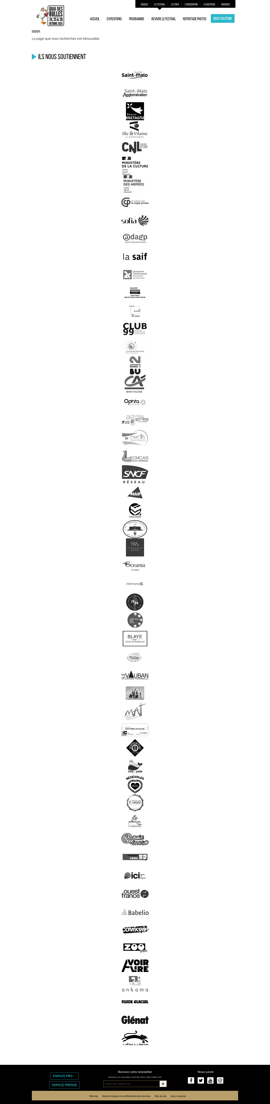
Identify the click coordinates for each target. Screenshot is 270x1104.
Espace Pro (64, 1076)
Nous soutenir (223, 18)
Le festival (159, 4)
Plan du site (160, 1096)
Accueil (144, 4)
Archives (225, 4)
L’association (191, 4)
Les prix (175, 4)
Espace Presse (64, 1085)
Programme (136, 19)
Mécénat (93, 1096)
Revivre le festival (163, 19)
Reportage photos (194, 19)
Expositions (114, 19)
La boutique (209, 4)
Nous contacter (178, 1096)
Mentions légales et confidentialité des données (126, 1096)
